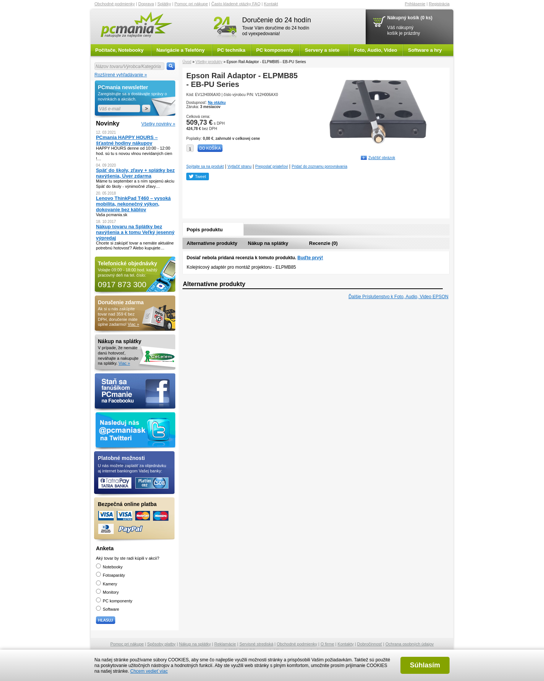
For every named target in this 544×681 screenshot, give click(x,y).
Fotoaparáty (110, 575)
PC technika (231, 50)
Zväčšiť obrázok (381, 158)
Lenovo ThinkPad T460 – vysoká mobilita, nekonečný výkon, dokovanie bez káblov (133, 203)
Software (107, 609)
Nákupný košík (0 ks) (409, 17)
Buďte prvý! (310, 257)
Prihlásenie (415, 4)
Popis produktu (205, 229)
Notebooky (109, 567)
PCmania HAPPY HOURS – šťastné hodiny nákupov (127, 140)
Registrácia (439, 4)
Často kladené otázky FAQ (235, 4)
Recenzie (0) (323, 243)
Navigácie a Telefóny (180, 50)
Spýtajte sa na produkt (205, 166)
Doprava (146, 4)
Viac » (133, 324)
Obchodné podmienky (114, 4)
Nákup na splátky (268, 243)
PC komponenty (275, 50)
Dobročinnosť (369, 644)
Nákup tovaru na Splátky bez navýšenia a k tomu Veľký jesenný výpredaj (135, 232)
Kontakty (346, 644)
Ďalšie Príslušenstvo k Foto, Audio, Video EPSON (398, 296)
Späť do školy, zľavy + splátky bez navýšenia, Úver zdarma (135, 173)
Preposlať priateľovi (271, 166)
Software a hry (425, 50)
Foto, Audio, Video (375, 50)
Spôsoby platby (161, 644)
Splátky (164, 4)
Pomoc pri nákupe (191, 4)
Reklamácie (225, 644)
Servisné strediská (257, 644)
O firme (327, 644)
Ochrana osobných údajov (409, 644)
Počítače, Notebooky (119, 50)
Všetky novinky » (158, 124)
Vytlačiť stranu (239, 166)
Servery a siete (322, 50)
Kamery (106, 584)
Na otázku (217, 103)
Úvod (186, 62)
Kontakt (271, 4)
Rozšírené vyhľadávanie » (120, 74)
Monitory (107, 592)
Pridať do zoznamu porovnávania (319, 166)
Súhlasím (425, 665)
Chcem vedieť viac (149, 671)
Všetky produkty (208, 62)
